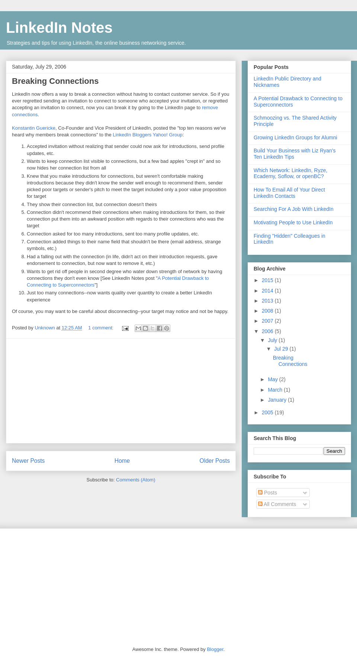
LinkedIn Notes (59, 27)
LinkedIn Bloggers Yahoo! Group (147, 134)
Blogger (215, 649)
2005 (268, 412)
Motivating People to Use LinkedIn (293, 222)
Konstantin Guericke (33, 128)
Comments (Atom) (135, 480)
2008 (268, 311)
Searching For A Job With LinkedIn (294, 209)
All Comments (277, 504)
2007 (268, 321)
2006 (268, 331)
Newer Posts (28, 461)
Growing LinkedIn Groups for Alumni (295, 137)
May (273, 379)
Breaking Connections (55, 81)
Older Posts (215, 461)
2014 (268, 291)
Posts (267, 493)
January (278, 400)
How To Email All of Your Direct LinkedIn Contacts (289, 193)
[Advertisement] (121, 390)
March (276, 390)
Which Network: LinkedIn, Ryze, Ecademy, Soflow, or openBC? (290, 173)
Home (122, 461)
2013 (268, 301)
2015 (268, 280)
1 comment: (101, 328)
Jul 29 (281, 349)
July (273, 340)
